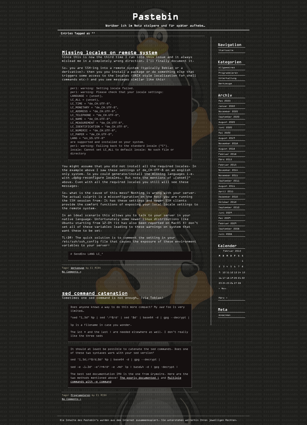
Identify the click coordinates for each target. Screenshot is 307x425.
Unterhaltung (227, 78)
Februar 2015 (227, 164)
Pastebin (155, 17)
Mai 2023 (224, 100)
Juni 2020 (225, 127)
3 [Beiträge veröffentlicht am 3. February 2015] (223, 266)
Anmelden (224, 315)
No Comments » (71, 271)
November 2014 (228, 170)
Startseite (226, 50)
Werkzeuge (77, 267)
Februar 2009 (227, 223)
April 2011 (226, 191)
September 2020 (229, 116)
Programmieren (80, 394)
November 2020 (228, 111)
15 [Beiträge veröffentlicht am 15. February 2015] (243, 272)
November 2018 (228, 143)
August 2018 (227, 148)
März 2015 (225, 159)
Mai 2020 (224, 132)
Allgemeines (227, 67)
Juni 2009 (225, 212)
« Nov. (223, 288)
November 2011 (228, 175)
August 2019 (227, 138)
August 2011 (227, 186)
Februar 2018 (227, 154)
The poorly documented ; (139, 377)
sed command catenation (94, 293)
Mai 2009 (224, 218)
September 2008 (229, 228)
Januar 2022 (227, 106)
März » (223, 297)
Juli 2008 (225, 234)
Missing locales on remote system (109, 52)
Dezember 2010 (228, 196)
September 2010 (229, 207)
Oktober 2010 (227, 202)
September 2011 (229, 180)
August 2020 (227, 122)
